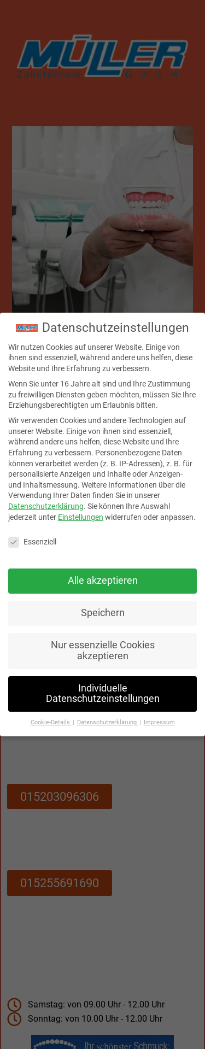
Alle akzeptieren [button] (103, 575)
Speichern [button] (103, 607)
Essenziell (32, 536)
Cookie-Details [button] (51, 716)
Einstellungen (80, 511)
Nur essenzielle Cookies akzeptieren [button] (103, 645)
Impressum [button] (159, 716)
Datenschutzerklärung (46, 500)
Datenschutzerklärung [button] (107, 716)
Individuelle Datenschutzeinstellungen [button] (103, 688)
